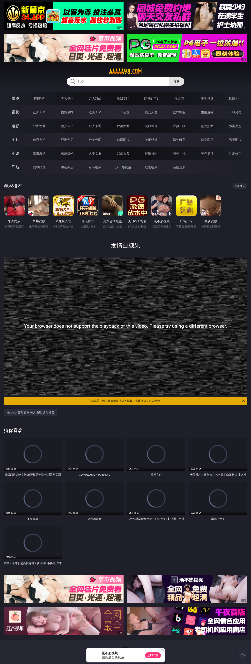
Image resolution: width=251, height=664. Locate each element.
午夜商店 (67, 167)
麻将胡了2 (151, 98)
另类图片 (235, 140)
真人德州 (67, 98)
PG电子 (39, 98)
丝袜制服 (179, 112)
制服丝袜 (151, 126)
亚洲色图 (67, 140)
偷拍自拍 (67, 126)
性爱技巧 (235, 153)
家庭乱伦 (67, 153)
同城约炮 (39, 167)
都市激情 (39, 153)
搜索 (176, 81)
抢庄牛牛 (235, 98)
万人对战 (95, 98)
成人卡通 (95, 126)
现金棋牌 (207, 98)
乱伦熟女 (207, 126)
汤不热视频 (123, 167)
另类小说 (179, 153)
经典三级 (179, 126)
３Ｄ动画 (123, 112)
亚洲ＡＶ (39, 112)
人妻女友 (95, 153)
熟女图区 (207, 140)
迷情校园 (151, 153)
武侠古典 (123, 153)
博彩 (15, 98)
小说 (15, 153)
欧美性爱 (123, 126)
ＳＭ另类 (235, 112)
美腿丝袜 (151, 140)
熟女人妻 (151, 112)
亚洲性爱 (39, 126)
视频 (15, 112)
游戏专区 (123, 98)
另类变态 (235, 126)
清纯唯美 (179, 140)
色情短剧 (179, 167)
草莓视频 (95, 167)
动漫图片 (123, 140)
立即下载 (152, 655)
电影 (15, 125)
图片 (15, 139)
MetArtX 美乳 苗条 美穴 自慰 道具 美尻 (30, 412)
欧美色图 (95, 140)
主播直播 (207, 112)
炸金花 (179, 98)
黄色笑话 (207, 153)
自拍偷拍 (67, 112)
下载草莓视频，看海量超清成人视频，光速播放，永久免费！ (166, 400)
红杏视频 (151, 167)
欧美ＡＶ (95, 112)
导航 (15, 167)
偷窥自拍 (39, 140)
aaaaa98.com (125, 71)
